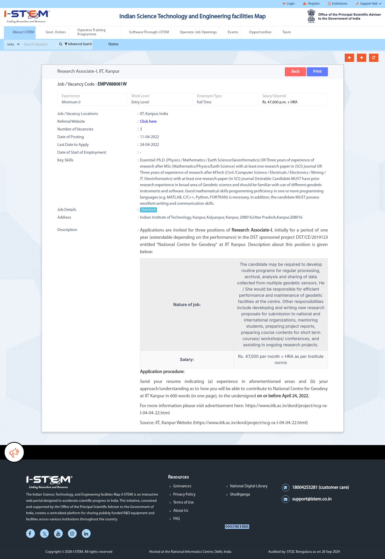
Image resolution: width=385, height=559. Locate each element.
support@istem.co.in (312, 499)
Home (113, 44)
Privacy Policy (184, 495)
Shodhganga (240, 495)
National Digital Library (249, 486)
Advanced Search (78, 44)
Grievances (182, 486)
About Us (180, 511)
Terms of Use (183, 503)
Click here (148, 122)
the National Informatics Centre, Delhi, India (198, 552)
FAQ (176, 519)
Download (148, 209)
